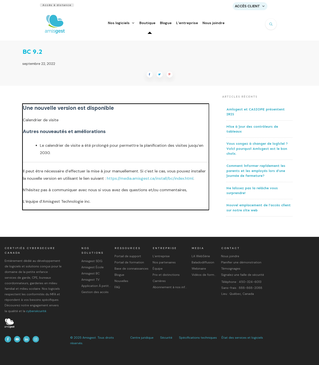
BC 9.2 (32, 54)
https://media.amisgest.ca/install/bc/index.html (150, 181)
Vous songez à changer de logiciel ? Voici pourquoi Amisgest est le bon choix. (257, 151)
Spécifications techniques (198, 338)
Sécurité (166, 338)
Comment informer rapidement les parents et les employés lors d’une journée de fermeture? (255, 173)
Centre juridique (142, 338)
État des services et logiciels (242, 338)
